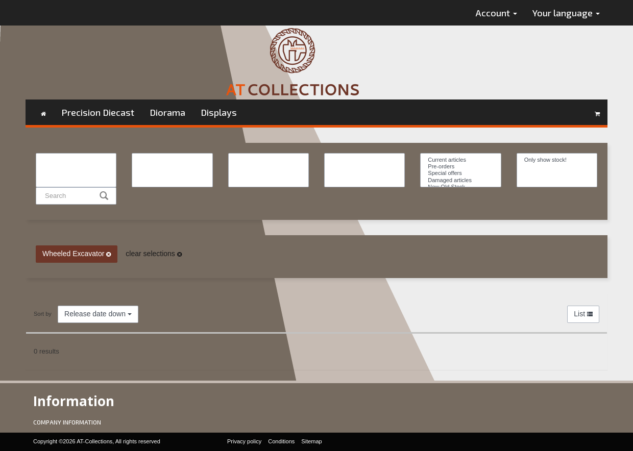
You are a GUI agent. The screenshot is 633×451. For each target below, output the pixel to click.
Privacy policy (244, 441)
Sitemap (311, 441)
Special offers (460, 173)
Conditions (281, 441)
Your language (566, 12)
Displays (219, 112)
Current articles (460, 160)
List (583, 314)
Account (496, 12)
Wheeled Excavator (76, 253)
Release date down (98, 314)
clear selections (153, 253)
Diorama (167, 112)
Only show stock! (557, 160)
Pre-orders (460, 166)
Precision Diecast (97, 112)
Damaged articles (460, 180)
